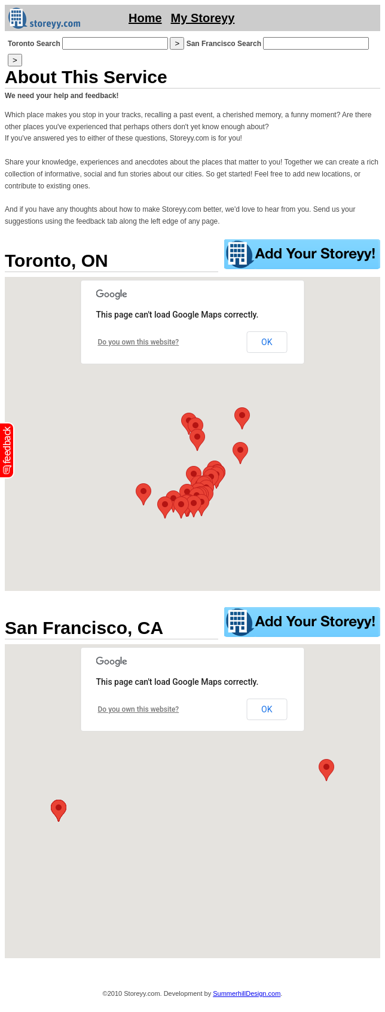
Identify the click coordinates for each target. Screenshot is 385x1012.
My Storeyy (203, 18)
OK (266, 342)
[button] (193, 506)
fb (7, 450)
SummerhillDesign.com (246, 993)
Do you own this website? (138, 342)
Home (145, 18)
